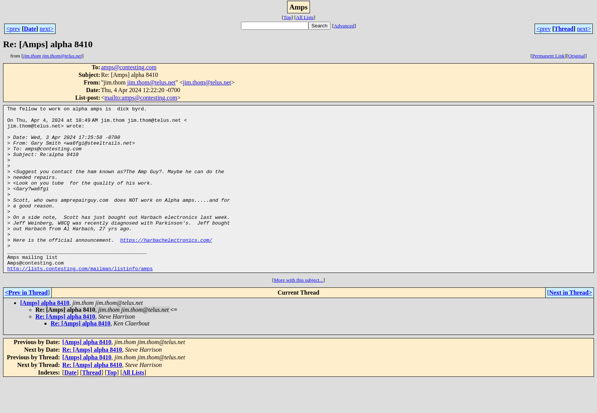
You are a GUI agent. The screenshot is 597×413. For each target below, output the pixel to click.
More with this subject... (298, 313)
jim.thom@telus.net (151, 82)
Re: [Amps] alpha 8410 (65, 349)
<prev (13, 29)
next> (47, 29)
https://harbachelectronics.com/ (166, 267)
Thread (563, 29)
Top (287, 17)
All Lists (304, 17)
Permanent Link (548, 56)
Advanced (344, 26)
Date (30, 29)
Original (576, 56)
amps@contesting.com (128, 67)
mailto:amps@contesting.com (140, 97)
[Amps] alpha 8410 (44, 336)
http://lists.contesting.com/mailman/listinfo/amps (80, 301)
